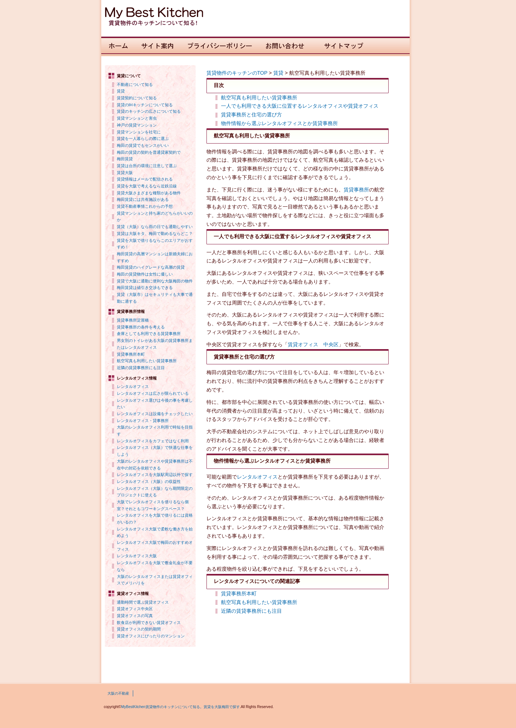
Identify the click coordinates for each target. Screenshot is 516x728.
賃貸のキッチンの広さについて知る (149, 111)
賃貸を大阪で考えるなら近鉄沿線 (147, 186)
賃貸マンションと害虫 (137, 118)
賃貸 (121, 91)
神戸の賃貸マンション (137, 125)
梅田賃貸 (125, 159)
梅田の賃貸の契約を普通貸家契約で (149, 152)
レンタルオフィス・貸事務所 (143, 420)
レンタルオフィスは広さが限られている (153, 393)
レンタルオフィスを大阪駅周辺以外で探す (155, 474)
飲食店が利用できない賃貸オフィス (149, 622)
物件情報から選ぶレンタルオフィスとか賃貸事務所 (279, 123)
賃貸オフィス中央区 (135, 609)
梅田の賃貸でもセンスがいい (143, 145)
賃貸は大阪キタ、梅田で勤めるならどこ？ (155, 233)
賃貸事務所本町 (131, 354)
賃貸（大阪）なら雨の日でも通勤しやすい (155, 226)
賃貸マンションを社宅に (139, 132)
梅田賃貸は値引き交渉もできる (145, 287)
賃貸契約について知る (137, 98)
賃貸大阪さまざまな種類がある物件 (149, 193)
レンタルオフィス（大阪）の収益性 (149, 481)
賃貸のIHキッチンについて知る (145, 105)
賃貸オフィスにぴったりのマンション (151, 636)
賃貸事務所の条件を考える (141, 327)
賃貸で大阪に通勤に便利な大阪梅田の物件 (155, 281)
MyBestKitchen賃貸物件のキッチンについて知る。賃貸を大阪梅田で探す (180, 707)
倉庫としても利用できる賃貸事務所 (149, 333)
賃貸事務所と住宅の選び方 (251, 114)
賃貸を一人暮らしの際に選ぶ (143, 138)
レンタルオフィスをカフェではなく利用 (153, 441)
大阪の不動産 (118, 693)
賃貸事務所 (356, 190)
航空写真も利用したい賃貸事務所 (147, 361)
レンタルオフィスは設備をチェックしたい (155, 413)
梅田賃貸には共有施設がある (143, 199)
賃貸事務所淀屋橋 (133, 320)
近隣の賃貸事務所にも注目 (141, 367)
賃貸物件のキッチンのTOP (236, 73)
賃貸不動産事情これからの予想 (145, 206)
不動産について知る (135, 84)
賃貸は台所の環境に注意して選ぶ (147, 166)
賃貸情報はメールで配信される (145, 179)
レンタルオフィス (133, 386)
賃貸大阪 (125, 172)
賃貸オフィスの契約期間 (139, 629)
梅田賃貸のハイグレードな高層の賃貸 (151, 267)
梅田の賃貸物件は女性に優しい (145, 274)
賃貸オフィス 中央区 (313, 344)
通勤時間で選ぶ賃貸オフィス (143, 602)
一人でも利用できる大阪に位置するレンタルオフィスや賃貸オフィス (299, 106)
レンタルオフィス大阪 (137, 556)
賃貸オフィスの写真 (135, 615)
